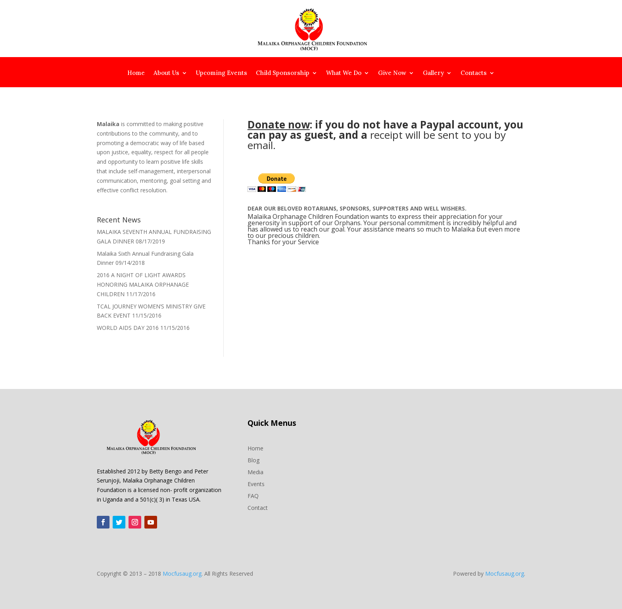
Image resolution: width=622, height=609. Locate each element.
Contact (258, 507)
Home (136, 73)
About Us (166, 73)
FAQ (253, 495)
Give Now (392, 73)
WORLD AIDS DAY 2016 (128, 327)
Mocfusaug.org (182, 573)
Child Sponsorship (282, 73)
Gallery (433, 73)
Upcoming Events (221, 73)
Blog (253, 459)
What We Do (343, 73)
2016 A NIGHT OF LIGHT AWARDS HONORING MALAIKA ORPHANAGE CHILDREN (143, 284)
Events (256, 483)
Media (255, 471)
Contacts (474, 73)
